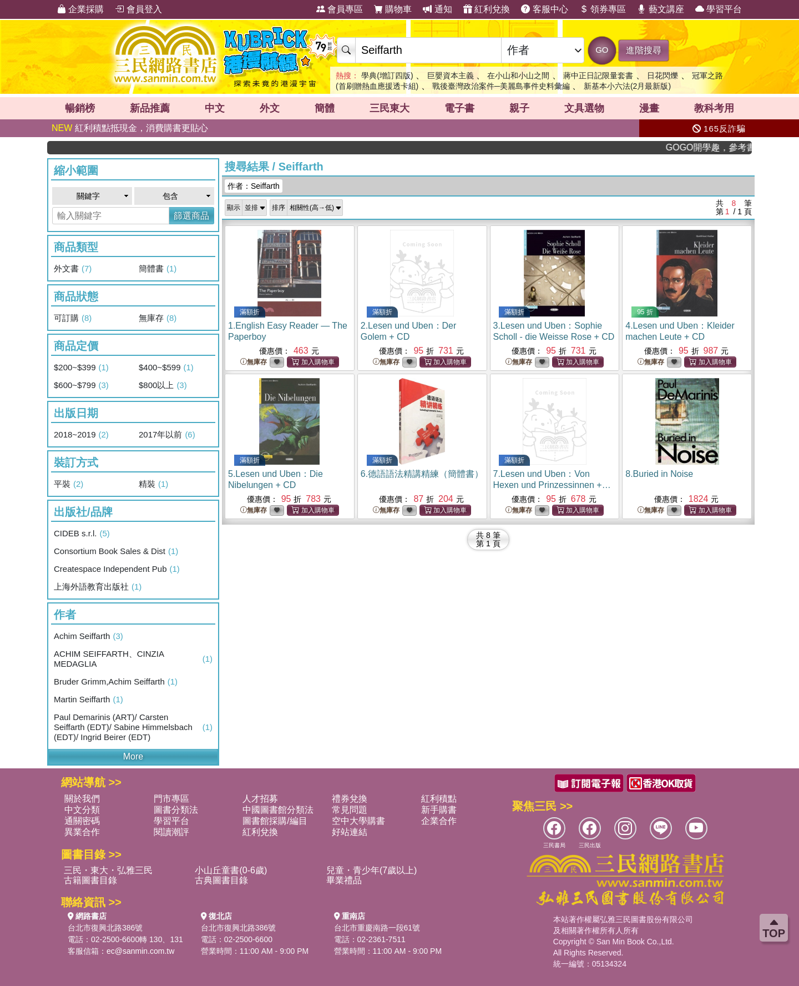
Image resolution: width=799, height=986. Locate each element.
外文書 (73, 269)
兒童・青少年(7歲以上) (371, 870)
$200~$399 (81, 368)
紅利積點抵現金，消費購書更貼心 (130, 128)
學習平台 (718, 9)
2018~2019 (81, 435)
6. (422, 474)
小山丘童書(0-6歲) (231, 870)
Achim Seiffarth (88, 636)
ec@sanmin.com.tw (140, 951)
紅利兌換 (486, 9)
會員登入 (138, 9)
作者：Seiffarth (253, 186)
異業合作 (82, 832)
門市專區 (171, 798)
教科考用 (714, 108)
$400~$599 (166, 368)
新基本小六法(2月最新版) (627, 86)
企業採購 (80, 9)
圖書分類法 (176, 809)
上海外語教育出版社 (97, 587)
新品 (150, 108)
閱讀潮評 (171, 832)
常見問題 (349, 809)
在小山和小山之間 (518, 75)
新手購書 (439, 809)
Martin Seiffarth (88, 700)
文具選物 (584, 108)
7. (552, 485)
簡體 (325, 108)
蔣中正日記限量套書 (598, 75)
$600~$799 (81, 385)
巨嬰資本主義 (450, 75)
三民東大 (389, 108)
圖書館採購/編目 (274, 821)
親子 (519, 108)
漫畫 (649, 108)
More (133, 756)
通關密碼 (82, 821)
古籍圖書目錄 (90, 880)
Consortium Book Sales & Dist (116, 551)
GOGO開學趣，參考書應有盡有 (718, 147)
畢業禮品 (344, 880)
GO (601, 49)
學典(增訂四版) (387, 75)
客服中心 (544, 9)
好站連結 (349, 832)
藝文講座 (660, 9)
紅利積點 (439, 798)
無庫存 (157, 318)
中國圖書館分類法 (277, 809)
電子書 (459, 108)
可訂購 (73, 318)
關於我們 (82, 798)
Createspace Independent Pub (117, 569)
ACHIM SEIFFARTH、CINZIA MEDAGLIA (133, 658)
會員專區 (339, 9)
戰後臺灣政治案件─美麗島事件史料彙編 (501, 86)
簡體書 (157, 269)
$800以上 (163, 385)
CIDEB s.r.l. (82, 534)
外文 (270, 108)
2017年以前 (167, 435)
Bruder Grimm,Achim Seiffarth (116, 682)
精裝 (153, 484)
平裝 (68, 484)
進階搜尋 (643, 50)
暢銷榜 (80, 108)
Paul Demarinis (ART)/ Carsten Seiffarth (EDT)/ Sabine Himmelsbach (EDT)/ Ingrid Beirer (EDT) (133, 727)
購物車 (393, 9)
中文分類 (82, 809)
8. (659, 474)
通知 (437, 9)
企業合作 (439, 821)
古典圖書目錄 (221, 880)
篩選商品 (191, 215)
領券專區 (602, 9)
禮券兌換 (349, 798)
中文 (215, 108)
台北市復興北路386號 (105, 927)
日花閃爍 (662, 75)
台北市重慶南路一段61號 (377, 927)
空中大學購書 (358, 821)
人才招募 (260, 798)
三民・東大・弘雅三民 (108, 870)
